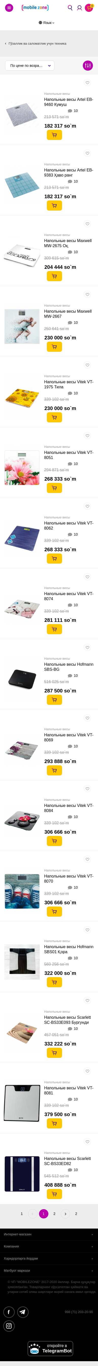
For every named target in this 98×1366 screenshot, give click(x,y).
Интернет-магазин (17, 1234)
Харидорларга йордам (21, 1258)
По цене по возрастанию (30, 66)
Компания (11, 1246)
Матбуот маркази (17, 1270)
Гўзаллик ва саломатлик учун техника (37, 43)
